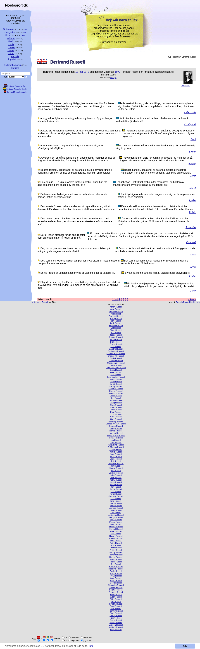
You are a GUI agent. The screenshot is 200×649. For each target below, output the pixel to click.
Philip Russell (116, 548)
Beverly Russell (116, 325)
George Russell (116, 426)
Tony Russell (116, 613)
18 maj (79, 71)
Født (10, 41)
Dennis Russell (115, 391)
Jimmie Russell (116, 468)
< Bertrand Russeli (40, 302)
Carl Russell (116, 346)
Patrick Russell (116, 538)
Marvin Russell (115, 522)
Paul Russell (115, 541)
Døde (11, 44)
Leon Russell (116, 505)
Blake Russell (116, 330)
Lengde (15, 56)
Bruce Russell (116, 344)
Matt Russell (115, 524)
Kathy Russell (116, 480)
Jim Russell (116, 466)
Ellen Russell (116, 405)
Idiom (11, 53)
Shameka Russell (116, 585)
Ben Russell (116, 321)
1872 (86, 71)
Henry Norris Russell (116, 435)
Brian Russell (116, 339)
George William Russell (116, 424)
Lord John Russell (116, 515)
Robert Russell (115, 557)
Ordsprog (8, 29)
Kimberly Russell (115, 496)
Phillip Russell (116, 550)
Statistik (15, 68)
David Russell (116, 384)
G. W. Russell (116, 414)
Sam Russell (115, 578)
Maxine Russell (116, 526)
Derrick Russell (116, 393)
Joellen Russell (116, 473)
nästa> (192, 299)
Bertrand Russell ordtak (16, 86)
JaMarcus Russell (116, 447)
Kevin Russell (116, 494)
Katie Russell (116, 482)
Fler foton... (185, 86)
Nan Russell (116, 534)
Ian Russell (116, 440)
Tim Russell (116, 601)
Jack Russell (115, 442)
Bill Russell (116, 328)
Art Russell (116, 314)
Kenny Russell (116, 489)
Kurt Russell (116, 498)
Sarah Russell (116, 580)
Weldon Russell (116, 625)
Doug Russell (116, 403)
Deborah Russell (116, 388)
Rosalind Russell (115, 569)
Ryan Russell (116, 576)
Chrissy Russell (116, 360)
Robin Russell (116, 559)
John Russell (115, 475)
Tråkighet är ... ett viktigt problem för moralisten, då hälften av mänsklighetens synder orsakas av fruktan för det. (148, 183)
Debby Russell (116, 386)
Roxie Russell (116, 571)
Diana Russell (116, 396)
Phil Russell (116, 545)
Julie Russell (115, 477)
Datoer (11, 47)
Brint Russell (115, 342)
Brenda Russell (116, 337)
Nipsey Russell (116, 536)
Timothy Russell (116, 604)
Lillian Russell (116, 510)
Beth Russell (115, 323)
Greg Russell (116, 428)
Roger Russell (116, 562)
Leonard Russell (116, 508)
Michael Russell (116, 529)
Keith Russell (116, 484)
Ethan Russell (116, 407)
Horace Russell (116, 438)
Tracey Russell (115, 618)
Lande (10, 50)
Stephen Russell (116, 592)
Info (91, 646)
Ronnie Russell (116, 566)
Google (113, 78)
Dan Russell (116, 374)
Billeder (11, 38)
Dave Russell (116, 381)
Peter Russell (116, 543)
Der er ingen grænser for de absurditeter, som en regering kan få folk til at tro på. (62, 236)
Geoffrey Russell (116, 421)
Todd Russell (115, 606)
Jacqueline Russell (116, 445)
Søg (25, 29)
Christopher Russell (116, 363)
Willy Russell (116, 629)
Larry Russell (116, 503)
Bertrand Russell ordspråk (16, 89)
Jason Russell (116, 456)
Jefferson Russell (116, 463)
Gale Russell (116, 417)
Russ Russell (116, 573)
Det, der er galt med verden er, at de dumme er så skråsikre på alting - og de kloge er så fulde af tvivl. (74, 250)
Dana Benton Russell (116, 377)
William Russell (116, 627)
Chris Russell (116, 358)
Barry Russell (116, 318)
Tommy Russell (116, 611)
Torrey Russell (116, 615)
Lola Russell (115, 512)
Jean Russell (115, 459)
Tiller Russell (116, 599)
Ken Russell (116, 487)
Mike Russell (116, 531)
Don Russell (116, 398)
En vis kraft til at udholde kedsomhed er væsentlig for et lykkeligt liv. (77, 272)
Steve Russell (116, 594)
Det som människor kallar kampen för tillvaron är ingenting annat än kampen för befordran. (154, 262)
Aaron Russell (116, 307)
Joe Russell (116, 470)
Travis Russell (116, 620)
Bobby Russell (116, 335)
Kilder (8, 35)
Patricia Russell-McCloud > (188, 302)
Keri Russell (116, 491)
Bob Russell (116, 332)
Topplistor (13, 59)
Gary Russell (115, 419)
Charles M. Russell (115, 356)
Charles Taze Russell (116, 353)
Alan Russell (115, 309)
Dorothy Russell (116, 400)
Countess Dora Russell (116, 367)
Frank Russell (116, 410)
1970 (117, 71)
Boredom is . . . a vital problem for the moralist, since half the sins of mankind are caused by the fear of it (72, 183)
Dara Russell (115, 379)
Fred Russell (115, 412)
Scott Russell (116, 583)
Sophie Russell (115, 590)
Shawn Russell (116, 587)
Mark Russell (116, 519)
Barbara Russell (116, 316)
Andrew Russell (116, 311)
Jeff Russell (116, 461)
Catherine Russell (116, 351)
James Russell (115, 449)
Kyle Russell (115, 501)
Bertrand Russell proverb (16, 92)
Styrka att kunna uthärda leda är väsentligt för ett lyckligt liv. (157, 272)
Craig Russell (116, 370)
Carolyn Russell (116, 349)
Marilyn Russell (116, 517)
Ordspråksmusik (12, 65)
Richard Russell (116, 555)
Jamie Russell (116, 452)
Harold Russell (115, 431)
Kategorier (9, 32)
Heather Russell (116, 433)
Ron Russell (116, 564)
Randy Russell (116, 552)
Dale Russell (115, 372)
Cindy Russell (116, 365)
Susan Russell (116, 597)
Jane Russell (115, 454)
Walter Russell (116, 622)
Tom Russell (115, 608)
